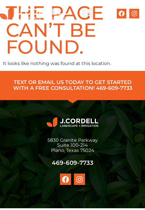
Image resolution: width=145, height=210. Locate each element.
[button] (87, 13)
